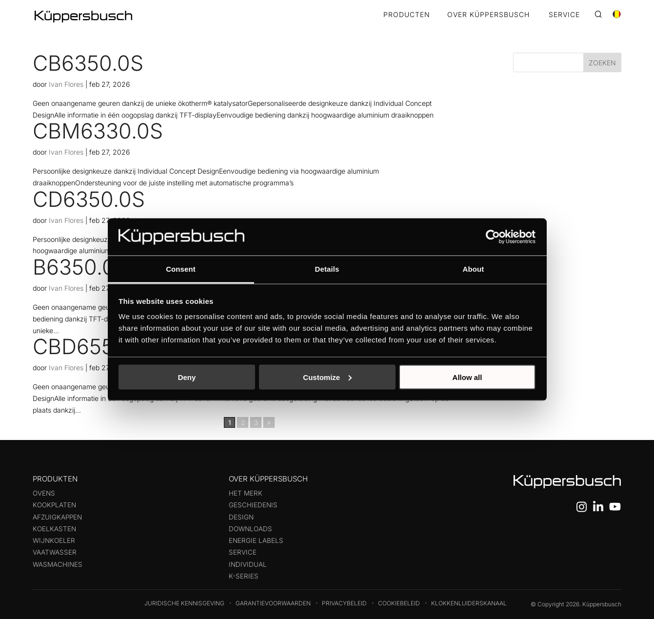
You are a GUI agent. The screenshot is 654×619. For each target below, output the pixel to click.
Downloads (250, 529)
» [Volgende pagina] (269, 422)
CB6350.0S (88, 63)
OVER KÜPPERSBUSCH (488, 15)
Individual (248, 564)
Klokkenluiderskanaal (469, 603)
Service (243, 552)
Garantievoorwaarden (273, 603)
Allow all (467, 377)
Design (241, 517)
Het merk (245, 493)
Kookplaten (54, 505)
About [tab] (473, 269)
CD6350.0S (89, 199)
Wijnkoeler (54, 540)
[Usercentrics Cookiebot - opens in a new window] (492, 236)
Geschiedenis (253, 505)
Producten (406, 15)
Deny (187, 377)
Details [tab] (327, 269)
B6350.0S (80, 267)
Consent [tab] (181, 269)
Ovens (44, 493)
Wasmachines (57, 564)
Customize (327, 377)
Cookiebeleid (399, 603)
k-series (243, 576)
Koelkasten (54, 529)
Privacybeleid (344, 603)
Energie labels (256, 540)
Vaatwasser (55, 552)
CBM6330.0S (98, 130)
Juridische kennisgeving (184, 603)
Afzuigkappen (57, 517)
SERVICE (564, 15)
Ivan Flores (66, 84)
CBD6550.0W (99, 346)
